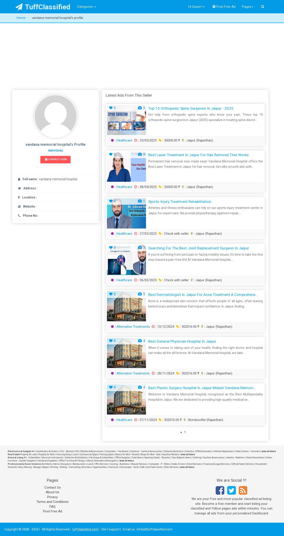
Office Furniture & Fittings (72, 460)
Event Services (194, 464)
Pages (247, 7)
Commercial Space (88, 454)
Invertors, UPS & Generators (199, 451)
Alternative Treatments (133, 327)
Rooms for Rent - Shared (127, 454)
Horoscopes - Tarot (129, 467)
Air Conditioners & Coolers (45, 451)
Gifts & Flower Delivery (242, 464)
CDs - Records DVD (69, 451)
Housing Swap (63, 454)
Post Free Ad (224, 7)
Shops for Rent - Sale (150, 454)
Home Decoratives (255, 457)
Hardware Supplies (47, 460)
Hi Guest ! (196, 7)
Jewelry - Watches (235, 457)
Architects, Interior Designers (56, 464)
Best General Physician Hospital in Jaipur (182, 341)
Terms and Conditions (52, 502)
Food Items (137, 457)
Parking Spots (107, 454)
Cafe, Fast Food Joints (151, 467)
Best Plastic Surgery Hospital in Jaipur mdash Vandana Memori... (202, 388)
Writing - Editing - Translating (66, 467)
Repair (45, 467)
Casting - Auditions (120, 464)
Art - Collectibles (32, 457)
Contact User (56, 159)
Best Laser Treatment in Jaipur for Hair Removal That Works (198, 155)
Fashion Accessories (213, 457)
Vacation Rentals (170, 454)
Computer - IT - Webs (159, 464)
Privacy (52, 497)
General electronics (173, 451)
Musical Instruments (52, 457)
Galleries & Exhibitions (76, 457)
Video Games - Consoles (247, 451)
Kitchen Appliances (224, 451)
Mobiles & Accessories (92, 451)
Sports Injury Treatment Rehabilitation (179, 201)
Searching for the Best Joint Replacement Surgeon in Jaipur (198, 248)
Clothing (197, 457)
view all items (269, 451)
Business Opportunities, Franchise (100, 467)
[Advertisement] (142, 56)
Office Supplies (122, 457)
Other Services (171, 467)
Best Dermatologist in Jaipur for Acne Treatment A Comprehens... (203, 294)
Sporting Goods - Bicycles (157, 457)
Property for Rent (46, 454)
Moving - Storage (32, 467)
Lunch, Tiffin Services (97, 464)
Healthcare (124, 140)
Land (75, 454)
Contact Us (52, 487)
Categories (86, 7)
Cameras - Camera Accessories (146, 451)
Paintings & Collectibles (101, 457)
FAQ (52, 507)
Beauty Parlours (139, 464)
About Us (52, 492)
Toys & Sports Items (181, 457)
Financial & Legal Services (216, 464)
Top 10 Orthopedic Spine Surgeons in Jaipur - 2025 (190, 108)
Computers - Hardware (116, 451)
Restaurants (79, 464)
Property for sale (28, 454)
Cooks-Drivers (178, 464)
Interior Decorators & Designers (102, 460)
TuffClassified (43, 7)
